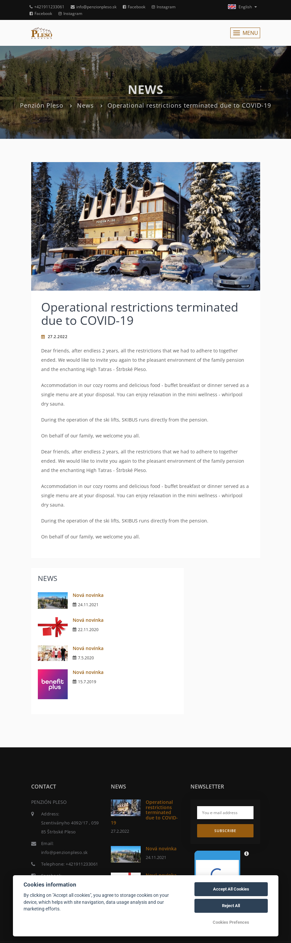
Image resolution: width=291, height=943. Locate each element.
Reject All (231, 905)
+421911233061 (47, 7)
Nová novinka (88, 595)
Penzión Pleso (41, 105)
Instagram (164, 7)
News (85, 105)
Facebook (134, 7)
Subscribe (225, 830)
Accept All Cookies (231, 889)
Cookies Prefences (231, 922)
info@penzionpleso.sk (93, 7)
